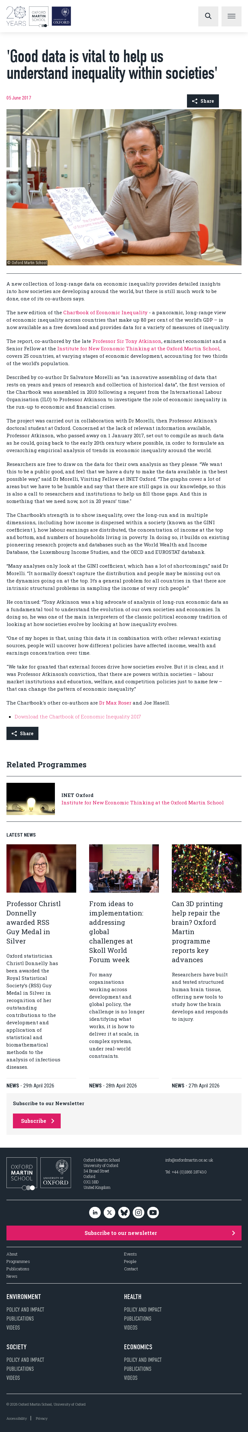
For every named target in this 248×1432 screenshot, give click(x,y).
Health (132, 1297)
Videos (13, 1328)
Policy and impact (25, 1310)
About (11, 1254)
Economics (138, 1347)
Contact (131, 1269)
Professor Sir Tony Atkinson (126, 341)
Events (130, 1254)
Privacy (41, 1418)
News (11, 1276)
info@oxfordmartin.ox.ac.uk (189, 1159)
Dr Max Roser (115, 702)
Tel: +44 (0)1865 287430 (186, 1171)
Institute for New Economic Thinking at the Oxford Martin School (138, 348)
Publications (17, 1269)
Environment (23, 1297)
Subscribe (37, 1120)
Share (203, 101)
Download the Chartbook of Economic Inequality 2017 (78, 716)
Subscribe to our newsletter (160, 1232)
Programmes (18, 1261)
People (130, 1261)
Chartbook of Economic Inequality (105, 312)
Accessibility (16, 1418)
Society (16, 1347)
